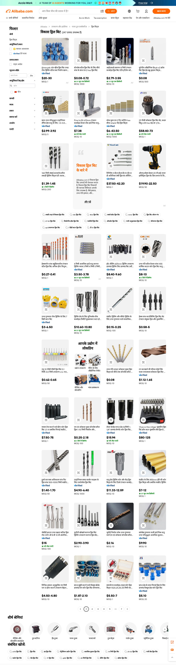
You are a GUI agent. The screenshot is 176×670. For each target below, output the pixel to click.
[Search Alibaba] (70, 11)
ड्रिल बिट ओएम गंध (151, 215)
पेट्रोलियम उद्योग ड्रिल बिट (66, 651)
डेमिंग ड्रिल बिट (103, 658)
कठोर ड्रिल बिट (16, 658)
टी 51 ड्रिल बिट (93, 227)
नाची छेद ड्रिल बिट (150, 651)
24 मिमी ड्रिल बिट (85, 658)
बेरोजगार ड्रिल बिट (155, 221)
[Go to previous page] (80, 609)
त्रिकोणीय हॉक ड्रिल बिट (70, 221)
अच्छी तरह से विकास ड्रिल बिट (53, 215)
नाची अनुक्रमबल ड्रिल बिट (132, 221)
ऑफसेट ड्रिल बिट (111, 221)
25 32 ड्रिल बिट (131, 651)
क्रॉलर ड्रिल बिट (121, 658)
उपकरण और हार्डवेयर (59, 26)
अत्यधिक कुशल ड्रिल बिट (90, 651)
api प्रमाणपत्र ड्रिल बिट (51, 227)
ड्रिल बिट (31, 651)
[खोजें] (111, 11)
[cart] (138, 11)
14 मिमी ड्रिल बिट (112, 651)
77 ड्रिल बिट (49, 658)
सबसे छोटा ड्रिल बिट (112, 215)
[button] (102, 11)
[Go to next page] (127, 609)
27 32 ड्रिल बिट (48, 221)
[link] (172, 642)
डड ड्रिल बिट (46, 651)
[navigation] (22, 318)
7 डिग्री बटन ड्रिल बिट (73, 227)
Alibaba (43, 26)
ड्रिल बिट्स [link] (95, 26)
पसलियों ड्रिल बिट (91, 221)
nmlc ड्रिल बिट (131, 215)
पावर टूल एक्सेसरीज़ (79, 26)
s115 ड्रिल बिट (16, 651)
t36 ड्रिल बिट (75, 215)
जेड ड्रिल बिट (32, 658)
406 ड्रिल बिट (93, 215)
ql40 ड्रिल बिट (66, 658)
